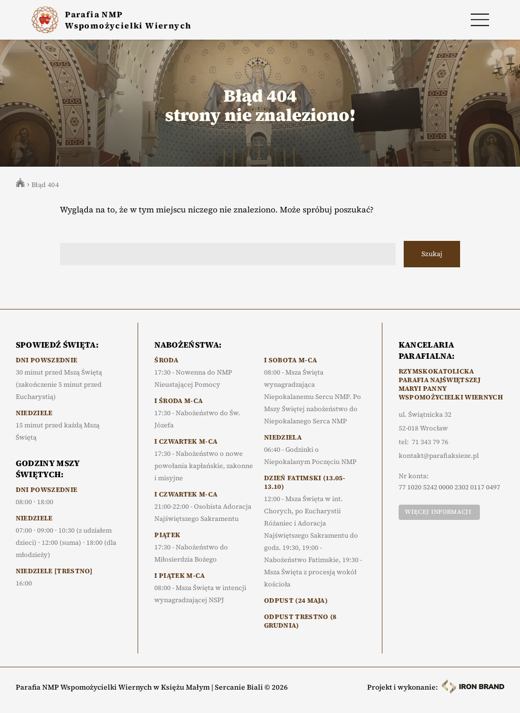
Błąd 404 (45, 184)
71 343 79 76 (430, 442)
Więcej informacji (438, 512)
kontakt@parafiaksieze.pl (439, 456)
